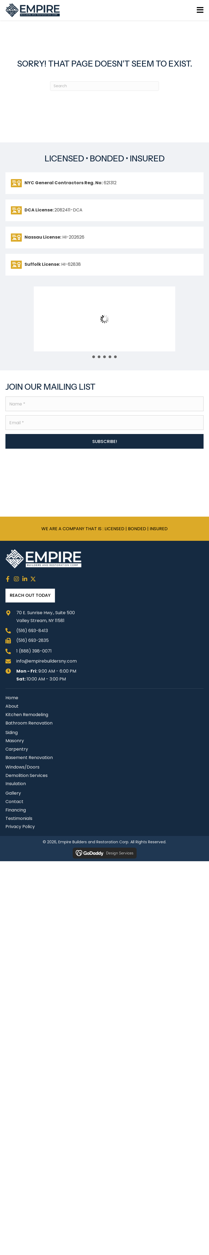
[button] (104, 441)
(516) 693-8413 (32, 631)
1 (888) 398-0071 (34, 651)
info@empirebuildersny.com (46, 661)
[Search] (104, 86)
